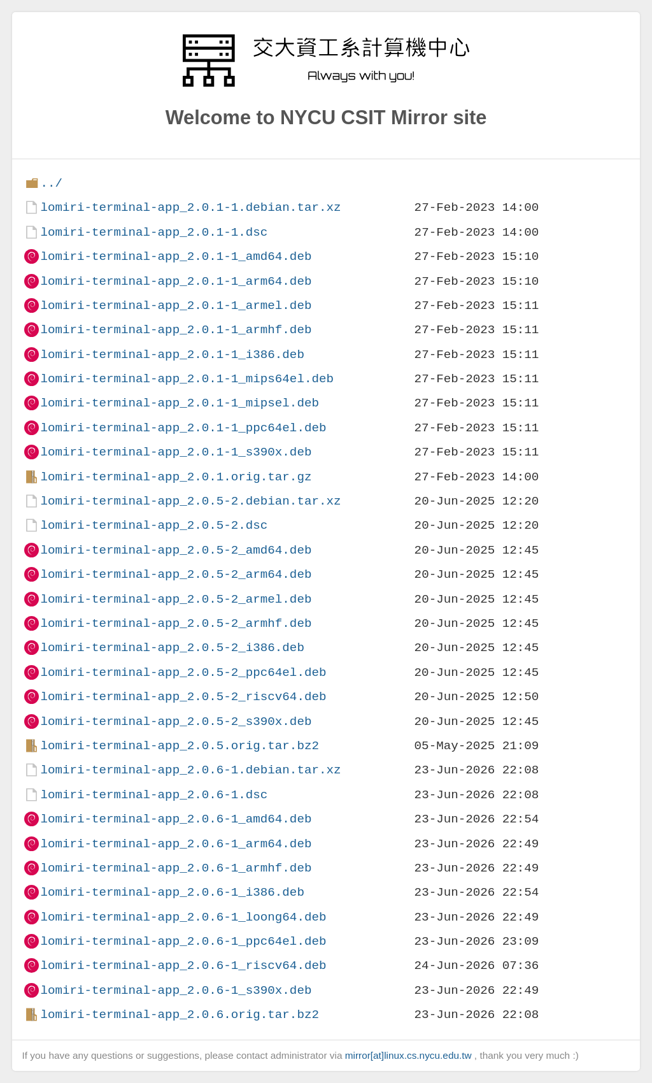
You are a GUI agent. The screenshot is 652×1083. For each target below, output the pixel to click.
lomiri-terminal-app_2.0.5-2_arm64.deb (175, 574)
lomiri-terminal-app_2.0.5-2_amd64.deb (175, 550)
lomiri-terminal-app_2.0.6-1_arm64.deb (175, 843)
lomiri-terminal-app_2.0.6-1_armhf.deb (175, 868)
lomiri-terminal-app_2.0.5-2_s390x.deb (175, 721)
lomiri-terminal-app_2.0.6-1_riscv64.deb (183, 965)
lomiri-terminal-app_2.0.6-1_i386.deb (172, 892)
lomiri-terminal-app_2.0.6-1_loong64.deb (183, 917)
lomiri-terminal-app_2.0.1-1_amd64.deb (175, 256)
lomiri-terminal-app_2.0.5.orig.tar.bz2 (179, 745)
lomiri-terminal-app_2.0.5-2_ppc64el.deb (183, 672)
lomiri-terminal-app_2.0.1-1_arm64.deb (175, 281)
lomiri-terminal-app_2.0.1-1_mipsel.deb (179, 403)
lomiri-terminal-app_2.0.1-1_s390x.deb (175, 452)
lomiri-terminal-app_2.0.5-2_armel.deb (175, 599)
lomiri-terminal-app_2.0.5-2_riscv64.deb (183, 696)
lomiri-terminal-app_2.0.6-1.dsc (153, 794)
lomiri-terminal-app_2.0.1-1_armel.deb (175, 305)
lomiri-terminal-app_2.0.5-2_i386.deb (172, 647)
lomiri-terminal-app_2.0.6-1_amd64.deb (175, 819)
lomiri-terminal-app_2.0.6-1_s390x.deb (175, 990)
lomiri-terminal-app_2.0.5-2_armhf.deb (175, 623)
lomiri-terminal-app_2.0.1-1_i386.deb (172, 354)
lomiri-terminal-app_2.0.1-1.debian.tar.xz (190, 207)
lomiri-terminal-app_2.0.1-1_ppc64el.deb (183, 427)
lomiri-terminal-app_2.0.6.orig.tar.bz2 (179, 1014)
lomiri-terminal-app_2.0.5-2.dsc (153, 525)
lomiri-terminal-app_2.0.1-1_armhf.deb (175, 329)
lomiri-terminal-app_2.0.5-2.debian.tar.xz (190, 501)
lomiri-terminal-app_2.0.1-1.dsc (153, 232)
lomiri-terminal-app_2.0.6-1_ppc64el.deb (183, 941)
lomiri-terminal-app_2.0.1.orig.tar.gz (175, 476)
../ (51, 183)
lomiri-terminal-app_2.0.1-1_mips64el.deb (187, 378)
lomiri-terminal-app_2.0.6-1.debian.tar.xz (190, 769)
